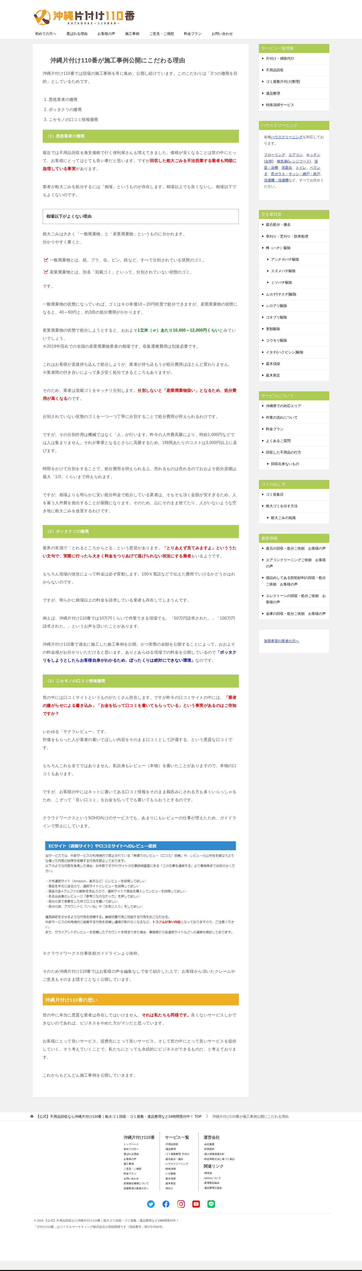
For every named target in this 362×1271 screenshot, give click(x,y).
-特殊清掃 (170, 1178)
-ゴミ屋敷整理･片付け (177, 1163)
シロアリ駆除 (276, 316)
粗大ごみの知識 (283, 528)
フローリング (274, 165)
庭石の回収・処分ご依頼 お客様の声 (296, 558)
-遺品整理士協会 (213, 1197)
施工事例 (132, 43)
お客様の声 (106, 43)
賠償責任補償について (136, 1193)
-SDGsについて (212, 1187)
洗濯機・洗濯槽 (276, 190)
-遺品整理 (170, 1158)
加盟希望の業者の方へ (281, 651)
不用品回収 (275, 80)
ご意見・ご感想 (161, 43)
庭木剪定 (273, 385)
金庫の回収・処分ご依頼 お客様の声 (296, 623)
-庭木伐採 (170, 1188)
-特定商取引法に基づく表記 (219, 1168)
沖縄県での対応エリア (283, 416)
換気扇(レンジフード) (294, 171)
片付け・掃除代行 (280, 68)
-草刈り (169, 1198)
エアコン (296, 165)
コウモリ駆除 (276, 350)
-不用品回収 (171, 1154)
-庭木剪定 (170, 1193)
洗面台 (287, 177)
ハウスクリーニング (287, 147)
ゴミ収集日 (275, 504)
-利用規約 (209, 1158)
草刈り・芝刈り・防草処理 (287, 246)
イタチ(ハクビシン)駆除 (284, 362)
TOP (119, 1126)
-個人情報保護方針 (214, 1163)
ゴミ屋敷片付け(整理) (283, 91)
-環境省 (208, 1182)
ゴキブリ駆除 (276, 327)
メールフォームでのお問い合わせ (282, 29)
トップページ (131, 1154)
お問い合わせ (222, 43)
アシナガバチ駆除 (285, 269)
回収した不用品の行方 (283, 462)
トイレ (301, 177)
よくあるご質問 (278, 450)
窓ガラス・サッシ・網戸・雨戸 (295, 184)
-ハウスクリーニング (176, 1173)
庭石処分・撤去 (278, 234)
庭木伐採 (273, 373)
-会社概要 (209, 1154)
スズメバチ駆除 (283, 281)
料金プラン (193, 43)
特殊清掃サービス (280, 115)
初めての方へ (45, 43)
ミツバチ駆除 (281, 292)
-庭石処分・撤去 (174, 1168)
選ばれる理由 (76, 43)
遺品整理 (273, 103)
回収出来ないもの (285, 474)
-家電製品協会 (211, 1192)
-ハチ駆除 (170, 1183)
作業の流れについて (282, 427)
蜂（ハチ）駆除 (278, 258)
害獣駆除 (273, 339)
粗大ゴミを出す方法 (282, 516)
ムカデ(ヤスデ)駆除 (281, 304)
